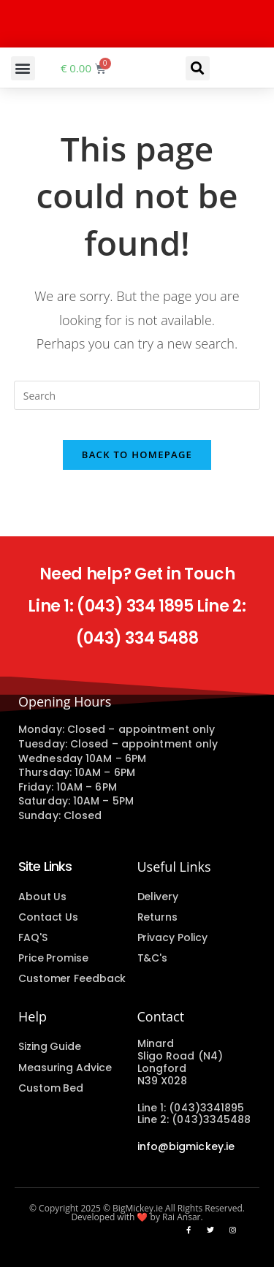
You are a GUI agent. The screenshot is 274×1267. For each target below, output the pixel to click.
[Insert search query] (137, 395)
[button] (23, 68)
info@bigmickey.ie (186, 1146)
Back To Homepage (137, 454)
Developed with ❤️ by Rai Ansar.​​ (136, 1217)
